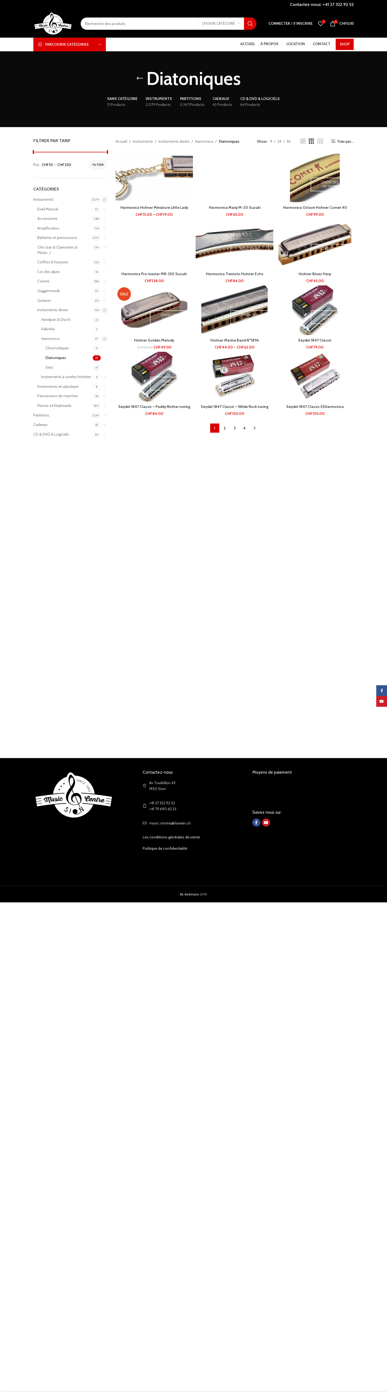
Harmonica (50, 338)
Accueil (121, 141)
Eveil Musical (47, 209)
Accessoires (47, 218)
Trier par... (345, 141)
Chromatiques (57, 348)
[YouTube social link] (266, 823)
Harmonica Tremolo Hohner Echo (234, 273)
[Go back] (139, 78)
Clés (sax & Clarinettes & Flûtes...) (57, 250)
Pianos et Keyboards (54, 405)
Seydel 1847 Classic (315, 340)
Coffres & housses (52, 262)
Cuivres (43, 281)
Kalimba (48, 329)
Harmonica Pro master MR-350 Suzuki (154, 273)
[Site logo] (53, 23)
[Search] (168, 23)
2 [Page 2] (225, 428)
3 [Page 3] (235, 428)
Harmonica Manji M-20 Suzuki (234, 207)
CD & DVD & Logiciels (51, 434)
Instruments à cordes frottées (66, 376)
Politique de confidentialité (165, 848)
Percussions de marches (57, 395)
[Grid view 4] (320, 141)
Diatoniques (55, 357)
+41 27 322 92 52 (338, 4)
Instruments (43, 199)
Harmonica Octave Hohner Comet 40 (315, 207)
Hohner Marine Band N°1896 (234, 340)
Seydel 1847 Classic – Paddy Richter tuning (154, 406)
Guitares (44, 300)
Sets (49, 367)
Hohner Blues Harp (315, 273)
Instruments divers (52, 309)
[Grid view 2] (303, 141)
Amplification (48, 228)
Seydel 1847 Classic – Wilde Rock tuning (234, 406)
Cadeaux (40, 424)
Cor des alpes (48, 271)
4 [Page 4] (244, 428)
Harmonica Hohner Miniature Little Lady (154, 207)
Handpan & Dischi (55, 319)
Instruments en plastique (57, 386)
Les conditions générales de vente (171, 837)
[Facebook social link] (256, 823)
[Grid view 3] (311, 141)
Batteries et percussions (57, 237)
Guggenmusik (48, 290)
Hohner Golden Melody (154, 340)
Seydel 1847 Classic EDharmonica (315, 406)
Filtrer (98, 165)
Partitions (41, 415)
